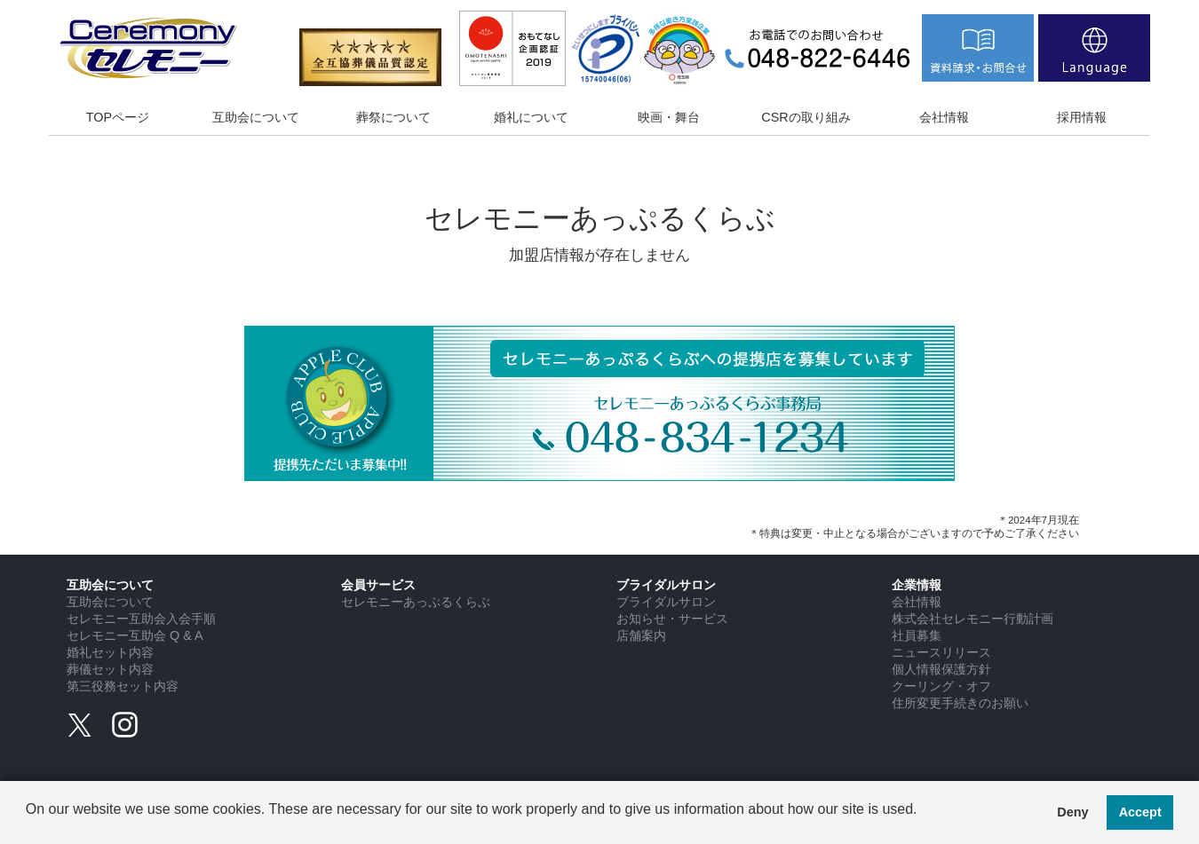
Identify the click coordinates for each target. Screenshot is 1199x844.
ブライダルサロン (666, 602)
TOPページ (117, 117)
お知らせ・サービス (672, 618)
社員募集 (916, 635)
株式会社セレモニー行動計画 (972, 618)
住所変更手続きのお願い (960, 703)
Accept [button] (1140, 812)
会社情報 (944, 117)
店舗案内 (641, 635)
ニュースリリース (941, 652)
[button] (28, 822)
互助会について (255, 117)
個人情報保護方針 (941, 669)
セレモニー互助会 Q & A (135, 635)
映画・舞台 (669, 117)
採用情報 (1082, 117)
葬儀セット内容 (110, 669)
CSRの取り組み (805, 117)
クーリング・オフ (941, 686)
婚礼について (531, 117)
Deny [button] (1072, 812)
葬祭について (393, 117)
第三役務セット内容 (123, 686)
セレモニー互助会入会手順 (141, 618)
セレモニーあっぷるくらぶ (415, 602)
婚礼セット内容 (110, 652)
